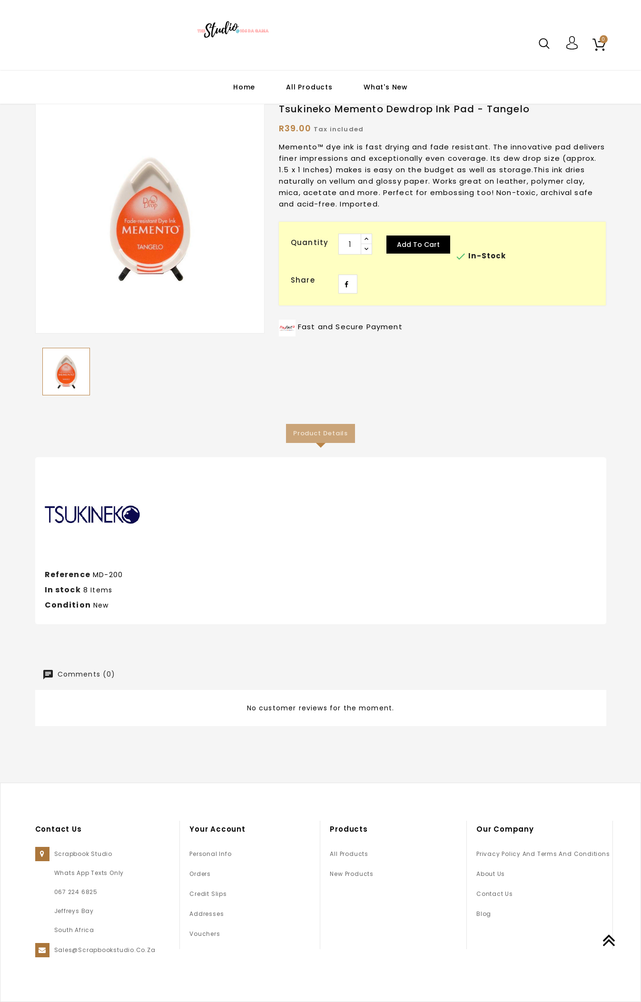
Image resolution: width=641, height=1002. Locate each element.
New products (351, 874)
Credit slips (208, 894)
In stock (63, 589)
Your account (217, 829)
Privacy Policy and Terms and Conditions (543, 854)
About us (490, 874)
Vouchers (204, 934)
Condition (68, 604)
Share (348, 284)
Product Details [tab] (320, 433)
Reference (67, 574)
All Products (309, 87)
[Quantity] (349, 244)
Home (244, 87)
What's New (386, 87)
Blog (483, 914)
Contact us (494, 894)
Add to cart (418, 244)
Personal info (210, 854)
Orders (200, 874)
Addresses (206, 914)
